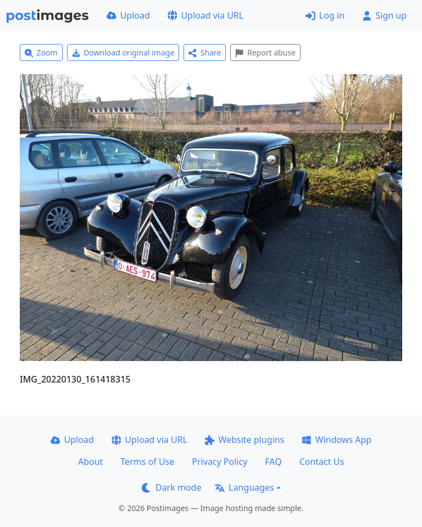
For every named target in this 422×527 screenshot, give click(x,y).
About (90, 462)
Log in (325, 15)
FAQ (273, 462)
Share (204, 52)
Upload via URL (205, 15)
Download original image (123, 52)
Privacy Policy (219, 462)
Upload (128, 15)
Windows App (336, 440)
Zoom (41, 52)
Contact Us (321, 462)
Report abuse (265, 52)
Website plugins (244, 440)
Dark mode (171, 487)
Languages (244, 487)
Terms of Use (147, 462)
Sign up (384, 15)
